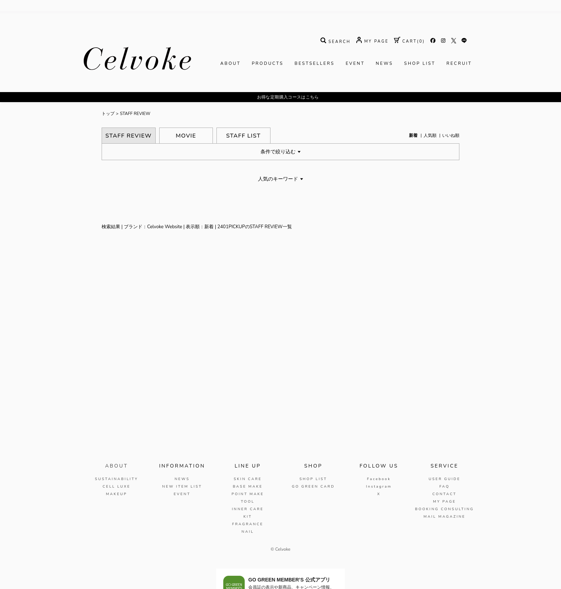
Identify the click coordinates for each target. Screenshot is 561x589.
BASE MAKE (248, 486)
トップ (108, 114)
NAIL (248, 531)
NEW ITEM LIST (182, 486)
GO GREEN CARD (313, 486)
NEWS (384, 64)
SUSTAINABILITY (116, 479)
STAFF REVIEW (135, 114)
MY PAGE (444, 501)
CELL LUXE (117, 486)
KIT (247, 516)
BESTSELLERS (314, 64)
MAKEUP (116, 494)
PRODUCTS (268, 64)
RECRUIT (459, 64)
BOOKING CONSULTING (444, 509)
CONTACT (444, 494)
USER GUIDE (444, 479)
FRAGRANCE (247, 524)
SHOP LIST (419, 64)
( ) (409, 42)
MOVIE (186, 136)
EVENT (355, 64)
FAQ (444, 486)
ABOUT (230, 64)
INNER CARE (248, 509)
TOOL (247, 501)
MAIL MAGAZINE (444, 516)
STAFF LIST (243, 136)
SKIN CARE (248, 479)
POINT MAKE (247, 494)
